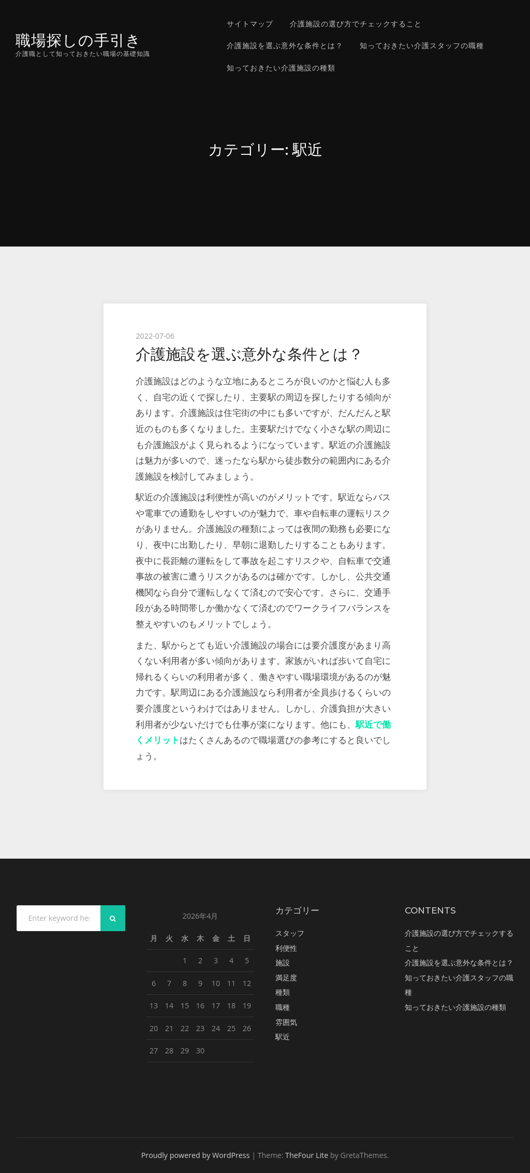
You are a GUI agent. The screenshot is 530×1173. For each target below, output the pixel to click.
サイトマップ (250, 23)
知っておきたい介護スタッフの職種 (422, 45)
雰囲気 (286, 1022)
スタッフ (289, 933)
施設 (282, 962)
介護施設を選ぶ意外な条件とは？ (285, 45)
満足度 (286, 977)
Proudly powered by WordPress (195, 1155)
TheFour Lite (306, 1155)
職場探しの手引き (78, 40)
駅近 (282, 1036)
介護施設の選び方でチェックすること (356, 23)
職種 (282, 1007)
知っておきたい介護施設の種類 (281, 68)
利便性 (286, 948)
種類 (282, 992)
